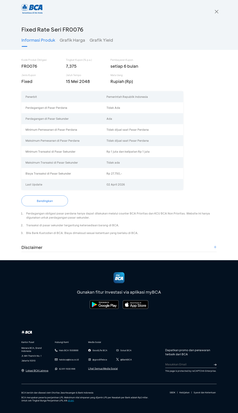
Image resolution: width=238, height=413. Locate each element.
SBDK (172, 392)
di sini (71, 400)
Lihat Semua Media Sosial (103, 368)
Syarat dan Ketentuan (205, 392)
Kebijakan (184, 392)
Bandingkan (45, 201)
